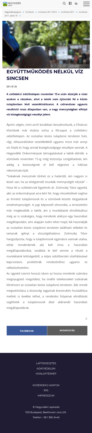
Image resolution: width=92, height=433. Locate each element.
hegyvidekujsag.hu (13, 12)
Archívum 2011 (68, 12)
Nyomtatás (67, 331)
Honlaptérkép (46, 374)
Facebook (27, 331)
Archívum (29, 12)
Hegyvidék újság (13, 4)
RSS (46, 390)
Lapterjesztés (46, 363)
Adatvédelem (46, 369)
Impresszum (46, 396)
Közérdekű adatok (46, 385)
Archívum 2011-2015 (47, 12)
